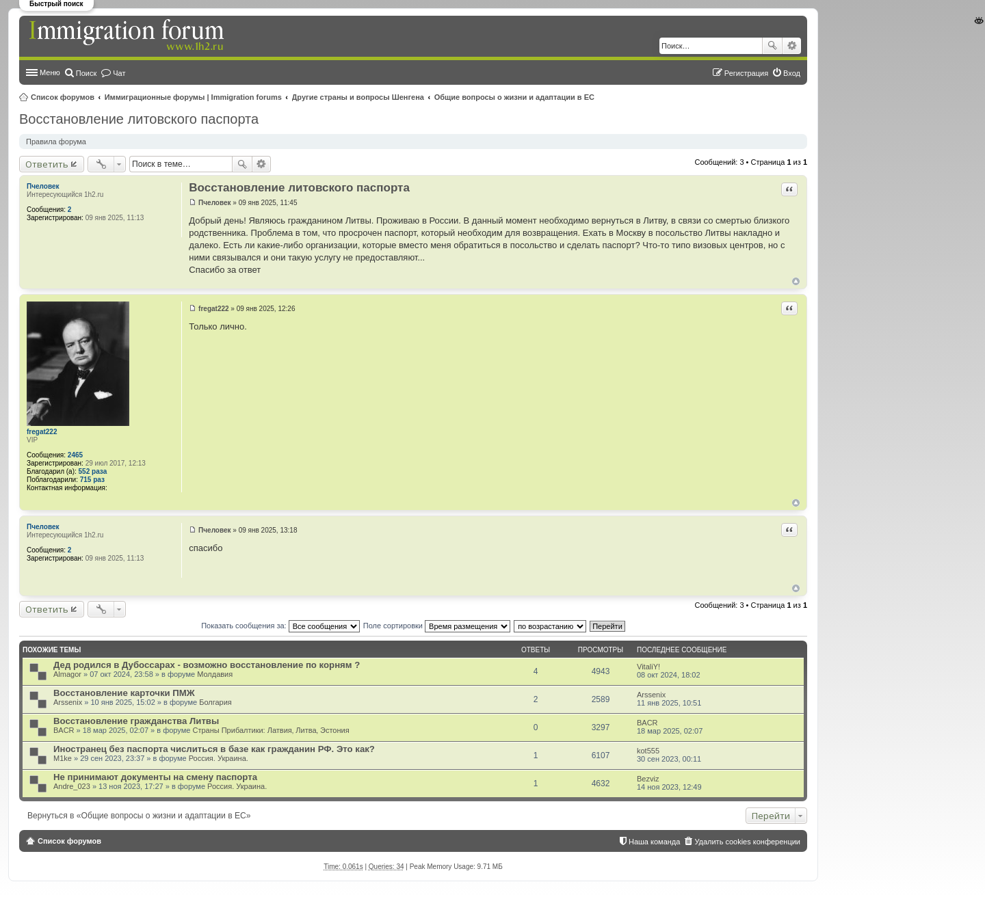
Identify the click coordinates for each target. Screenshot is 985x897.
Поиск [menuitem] (86, 73)
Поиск (772, 46)
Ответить (46, 164)
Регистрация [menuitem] (746, 73)
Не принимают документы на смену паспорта (155, 777)
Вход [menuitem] (791, 73)
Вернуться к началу (796, 281)
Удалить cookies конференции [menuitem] (747, 842)
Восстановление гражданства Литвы (136, 721)
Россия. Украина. (218, 758)
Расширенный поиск (792, 46)
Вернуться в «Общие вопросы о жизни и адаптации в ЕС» (138, 815)
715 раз (92, 479)
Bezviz (648, 779)
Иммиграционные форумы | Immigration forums (193, 97)
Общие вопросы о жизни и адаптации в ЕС (514, 97)
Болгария (215, 702)
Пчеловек (43, 186)
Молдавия (215, 674)
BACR (64, 730)
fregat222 (42, 432)
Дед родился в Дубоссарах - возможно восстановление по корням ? (206, 665)
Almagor (67, 674)
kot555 (648, 751)
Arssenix (67, 702)
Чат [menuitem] (119, 73)
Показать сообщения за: (280, 625)
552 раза (93, 471)
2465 (75, 455)
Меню (50, 72)
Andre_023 (71, 786)
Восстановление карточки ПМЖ (124, 693)
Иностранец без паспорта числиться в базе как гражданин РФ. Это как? (214, 749)
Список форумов (62, 97)
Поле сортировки (436, 625)
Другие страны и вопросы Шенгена (358, 97)
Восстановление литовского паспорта (139, 118)
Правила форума (56, 141)
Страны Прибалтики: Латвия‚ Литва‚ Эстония (270, 730)
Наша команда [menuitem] (654, 842)
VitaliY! (648, 666)
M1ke (62, 758)
